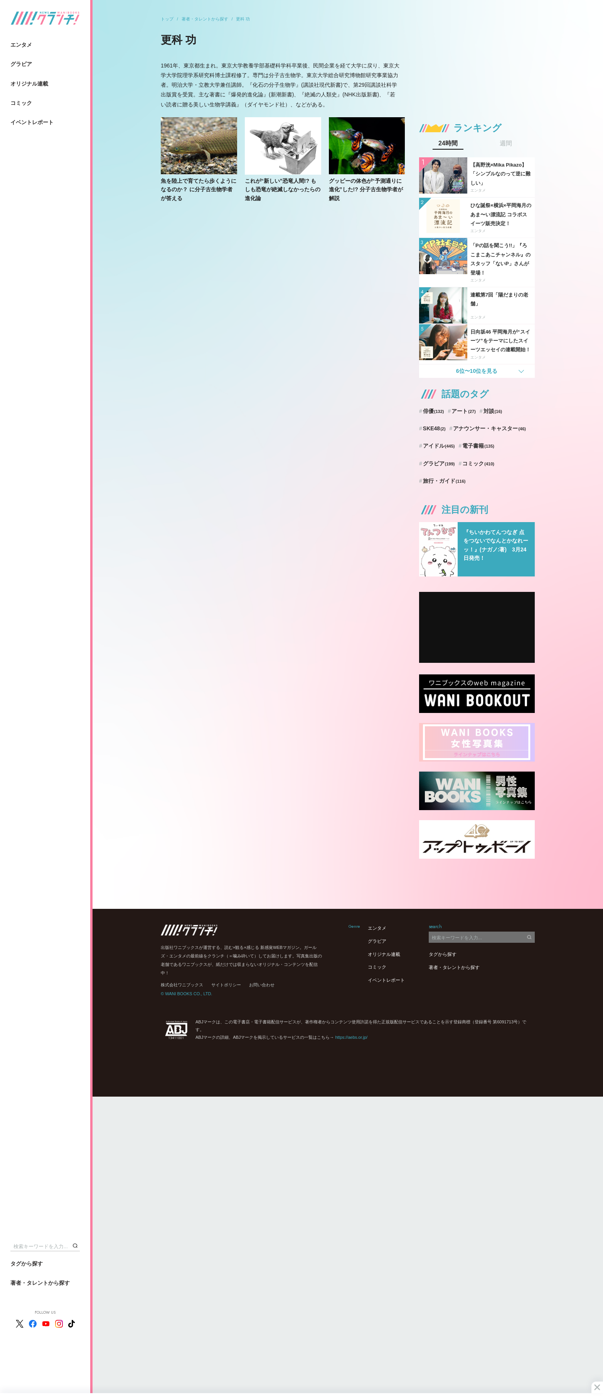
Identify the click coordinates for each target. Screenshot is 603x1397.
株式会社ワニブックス (182, 984)
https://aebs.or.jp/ (351, 1037)
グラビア (21, 64)
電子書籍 (478, 446)
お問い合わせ (262, 984)
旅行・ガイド (444, 481)
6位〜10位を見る (476, 371)
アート (463, 411)
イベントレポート (32, 122)
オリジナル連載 (29, 84)
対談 (492, 411)
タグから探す (26, 1264)
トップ (167, 19)
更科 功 (243, 19)
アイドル (439, 446)
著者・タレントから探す (40, 1283)
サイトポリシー (226, 984)
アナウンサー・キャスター (489, 428)
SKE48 (434, 428)
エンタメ (21, 45)
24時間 (448, 143)
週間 (506, 143)
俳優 (433, 411)
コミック (21, 103)
